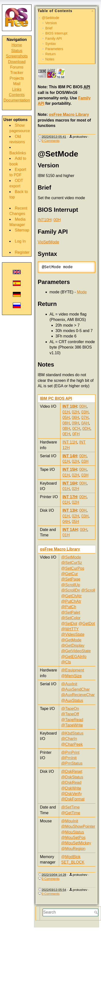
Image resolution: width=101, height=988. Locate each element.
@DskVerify (71, 794)
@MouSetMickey (76, 843)
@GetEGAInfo (73, 656)
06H (75, 417)
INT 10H (69, 406)
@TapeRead (72, 720)
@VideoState (72, 634)
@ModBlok (71, 857)
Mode (82, 292)
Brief (48, 28)
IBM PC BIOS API (56, 398)
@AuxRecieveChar (78, 695)
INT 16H (69, 483)
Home (17, 45)
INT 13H (69, 510)
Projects (17, 78)
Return (50, 54)
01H (65, 412)
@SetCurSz (71, 563)
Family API (53, 38)
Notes (49, 59)
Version (51, 23)
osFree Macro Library (69, 114)
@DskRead (71, 782)
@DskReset (71, 771)
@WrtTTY (70, 629)
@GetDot (86, 623)
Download (16, 62)
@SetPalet (70, 612)
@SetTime (70, 807)
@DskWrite (71, 788)
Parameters (54, 49)
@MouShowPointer (78, 826)
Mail (16, 84)
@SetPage (70, 579)
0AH (85, 423)
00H (57, 220)
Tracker (16, 73)
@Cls (66, 662)
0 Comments (51, 140)
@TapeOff (70, 714)
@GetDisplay (72, 645)
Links (16, 89)
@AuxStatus (72, 700)
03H (84, 412)
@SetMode (50, 18)
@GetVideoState (76, 651)
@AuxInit (69, 684)
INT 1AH (70, 530)
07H (84, 417)
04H (65, 521)
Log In (20, 241)
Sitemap (22, 230)
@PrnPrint (70, 752)
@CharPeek (72, 744)
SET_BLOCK (72, 862)
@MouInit (69, 821)
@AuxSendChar (75, 689)
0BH (66, 428)
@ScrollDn (70, 590)
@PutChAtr (71, 601)
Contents (17, 95)
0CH (76, 428)
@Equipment (72, 670)
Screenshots (17, 56)
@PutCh (68, 607)
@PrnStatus (72, 763)
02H (75, 412)
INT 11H (69, 442)
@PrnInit (68, 758)
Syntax (50, 44)
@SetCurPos (72, 568)
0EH (66, 434)
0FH (76, 434)
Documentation (16, 100)
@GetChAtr (71, 596)
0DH (86, 428)
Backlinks (17, 153)
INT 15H (69, 469)
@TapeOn (70, 708)
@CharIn (69, 739)
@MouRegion (73, 849)
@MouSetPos (73, 837)
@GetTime (70, 813)
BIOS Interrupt (56, 33)
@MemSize (71, 676)
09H (75, 423)
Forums (16, 67)
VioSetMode (48, 242)
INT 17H (69, 497)
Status (16, 51)
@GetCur (69, 574)
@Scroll (88, 590)
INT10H (44, 220)
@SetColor (71, 618)
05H (65, 417)
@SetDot (69, 623)
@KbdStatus (72, 733)
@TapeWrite (72, 725)
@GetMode (71, 640)
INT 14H (69, 456)
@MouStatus (72, 832)
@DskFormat (72, 799)
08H (65, 423)
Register (22, 252)
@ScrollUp (70, 585)
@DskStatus (72, 777)
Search (96, 912)
